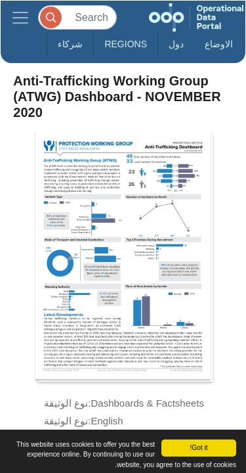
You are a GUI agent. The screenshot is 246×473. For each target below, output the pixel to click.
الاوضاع (219, 44)
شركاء (70, 44)
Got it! (198, 447)
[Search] (77, 17)
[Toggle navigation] (20, 17)
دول (176, 44)
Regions (125, 44)
